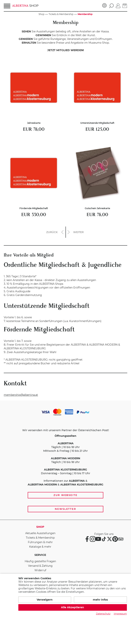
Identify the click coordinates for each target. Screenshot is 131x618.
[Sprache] (104, 5)
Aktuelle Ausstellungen (40, 533)
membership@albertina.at (21, 395)
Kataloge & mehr (40, 546)
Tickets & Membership (40, 537)
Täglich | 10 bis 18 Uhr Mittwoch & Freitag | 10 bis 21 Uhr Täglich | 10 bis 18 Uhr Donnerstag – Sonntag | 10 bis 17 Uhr (65, 454)
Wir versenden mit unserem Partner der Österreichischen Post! (65, 430)
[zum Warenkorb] (125, 5)
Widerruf (40, 570)
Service (40, 555)
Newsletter (65, 508)
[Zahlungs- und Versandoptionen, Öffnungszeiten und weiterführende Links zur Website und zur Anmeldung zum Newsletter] (65, 460)
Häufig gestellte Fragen (40, 561)
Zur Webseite (65, 495)
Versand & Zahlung (40, 565)
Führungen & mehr (40, 542)
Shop (40, 527)
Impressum (120, 613)
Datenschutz (103, 613)
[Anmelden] (118, 5)
